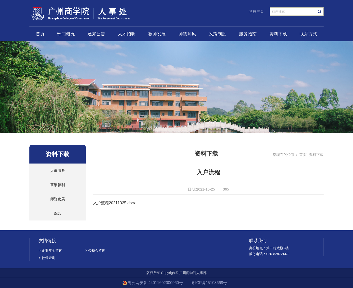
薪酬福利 (57, 185)
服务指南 (248, 33)
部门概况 (66, 33)
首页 (40, 33)
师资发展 (57, 199)
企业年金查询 (50, 250)
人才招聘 (127, 33)
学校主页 (256, 11)
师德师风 (187, 33)
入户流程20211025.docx (114, 203)
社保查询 (46, 258)
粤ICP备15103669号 (209, 283)
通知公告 (96, 33)
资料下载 (278, 33)
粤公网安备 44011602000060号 (156, 283)
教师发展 (157, 33)
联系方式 (308, 33)
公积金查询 (95, 250)
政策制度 (217, 33)
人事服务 (57, 170)
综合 (57, 213)
